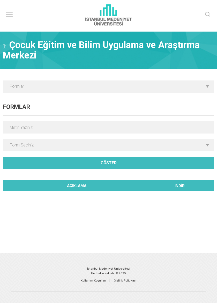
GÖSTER (109, 162)
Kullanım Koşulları (93, 280)
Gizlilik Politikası (125, 280)
